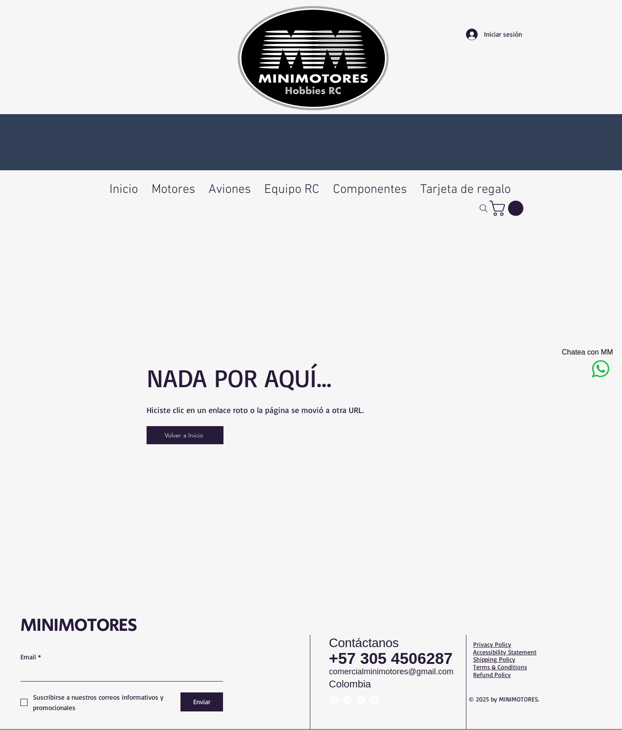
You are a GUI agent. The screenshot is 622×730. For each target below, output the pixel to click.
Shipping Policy (494, 659)
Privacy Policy (492, 644)
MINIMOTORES (78, 625)
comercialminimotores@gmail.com (391, 671)
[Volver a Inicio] (185, 435)
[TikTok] (375, 700)
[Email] (119, 673)
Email (30, 657)
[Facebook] (334, 700)
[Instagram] (347, 700)
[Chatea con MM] (581, 365)
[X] (361, 700)
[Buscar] (483, 208)
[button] (508, 208)
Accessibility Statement (505, 652)
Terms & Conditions (500, 667)
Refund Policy (492, 674)
